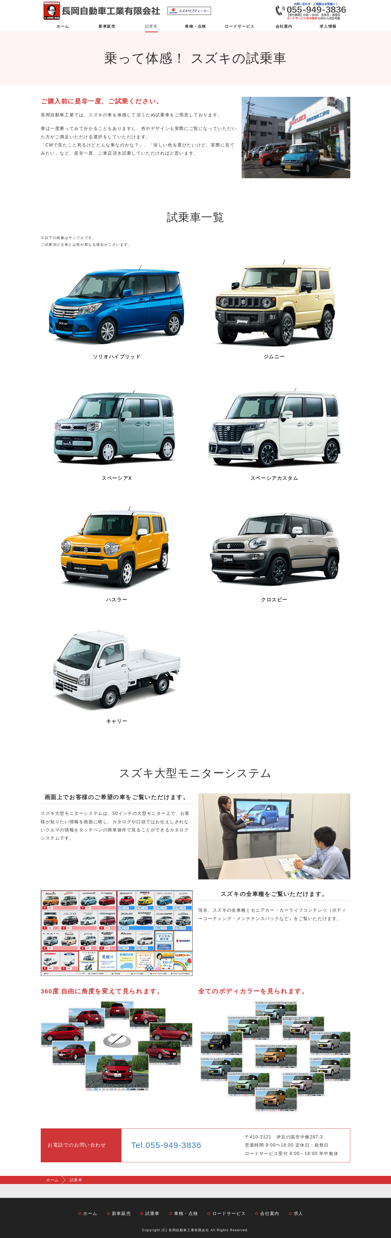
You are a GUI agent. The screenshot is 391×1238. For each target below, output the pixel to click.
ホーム (62, 26)
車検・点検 (195, 26)
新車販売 (107, 26)
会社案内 (284, 26)
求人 (298, 1213)
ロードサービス (239, 26)
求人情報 (328, 26)
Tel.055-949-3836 (166, 1145)
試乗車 (151, 26)
